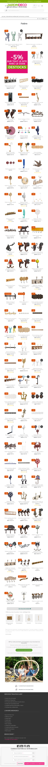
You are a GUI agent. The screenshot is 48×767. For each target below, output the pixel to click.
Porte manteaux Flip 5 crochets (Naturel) (24, 103)
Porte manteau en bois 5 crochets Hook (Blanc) (10, 402)
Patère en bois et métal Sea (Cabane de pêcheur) (37, 485)
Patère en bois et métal (23, 601)
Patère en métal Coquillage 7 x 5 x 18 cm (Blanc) (23, 436)
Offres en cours (8, 716)
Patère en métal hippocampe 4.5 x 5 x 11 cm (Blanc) (23, 203)
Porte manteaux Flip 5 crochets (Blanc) (24, 319)
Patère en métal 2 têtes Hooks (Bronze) (10, 103)
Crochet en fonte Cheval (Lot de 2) (24, 535)
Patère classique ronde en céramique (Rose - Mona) (10, 137)
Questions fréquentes (10, 700)
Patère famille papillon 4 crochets (10, 452)
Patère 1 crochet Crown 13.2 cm (37, 535)
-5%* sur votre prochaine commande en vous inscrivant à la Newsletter (24, 642)
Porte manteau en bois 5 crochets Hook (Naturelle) (24, 336)
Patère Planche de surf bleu (24, 169)
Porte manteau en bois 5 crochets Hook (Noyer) (37, 302)
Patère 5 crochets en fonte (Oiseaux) (10, 236)
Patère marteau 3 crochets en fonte (10, 302)
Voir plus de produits (25, 608)
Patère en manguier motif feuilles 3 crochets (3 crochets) (10, 569)
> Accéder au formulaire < (11, 739)
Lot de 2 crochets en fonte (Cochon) (24, 252)
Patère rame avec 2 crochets (23, 302)
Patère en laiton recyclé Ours (23, 369)
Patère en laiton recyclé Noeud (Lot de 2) (23, 153)
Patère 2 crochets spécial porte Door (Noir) (37, 385)
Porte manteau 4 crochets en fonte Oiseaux (37, 120)
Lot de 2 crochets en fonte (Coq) (10, 119)
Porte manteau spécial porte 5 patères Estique (37, 203)
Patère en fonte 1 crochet (10, 252)
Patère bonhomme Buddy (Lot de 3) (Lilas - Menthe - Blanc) (13, 45)
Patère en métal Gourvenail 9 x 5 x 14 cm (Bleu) (10, 502)
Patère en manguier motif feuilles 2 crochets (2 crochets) (37, 286)
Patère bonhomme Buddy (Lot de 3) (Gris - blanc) (37, 62)
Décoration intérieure (12, 16)
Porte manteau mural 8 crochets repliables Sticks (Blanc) (37, 419)
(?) (22, 753)
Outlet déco (8, 720)
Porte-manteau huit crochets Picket (37, 153)
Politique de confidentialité (11, 707)
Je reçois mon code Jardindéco (24, 650)
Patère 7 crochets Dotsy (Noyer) (24, 568)
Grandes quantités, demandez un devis (14, 705)
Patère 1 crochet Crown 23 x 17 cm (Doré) (23, 402)
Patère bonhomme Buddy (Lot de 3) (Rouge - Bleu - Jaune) (10, 336)
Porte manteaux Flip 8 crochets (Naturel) (37, 336)
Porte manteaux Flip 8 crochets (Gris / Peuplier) (24, 469)
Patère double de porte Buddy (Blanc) (23, 352)
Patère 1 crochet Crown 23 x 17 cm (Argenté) (23, 502)
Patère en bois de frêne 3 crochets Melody (24, 186)
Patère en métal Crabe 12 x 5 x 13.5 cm (37, 452)
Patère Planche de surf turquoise (24, 219)
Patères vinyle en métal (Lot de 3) (10, 552)
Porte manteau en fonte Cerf (24, 119)
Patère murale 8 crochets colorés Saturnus (24, 137)
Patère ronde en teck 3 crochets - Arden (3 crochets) (24, 286)
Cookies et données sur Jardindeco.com (24, 749)
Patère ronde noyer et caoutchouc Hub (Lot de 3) (37, 403)
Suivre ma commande (10, 698)
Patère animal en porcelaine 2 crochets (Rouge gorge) (10, 270)
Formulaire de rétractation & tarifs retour (15, 701)
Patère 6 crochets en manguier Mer (10, 385)
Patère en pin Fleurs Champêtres (10, 286)
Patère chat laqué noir (37, 584)
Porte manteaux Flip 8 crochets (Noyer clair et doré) (10, 369)
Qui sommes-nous (9, 714)
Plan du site (8, 730)
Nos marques (8, 723)
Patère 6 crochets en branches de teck (24, 86)
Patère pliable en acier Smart (10, 435)
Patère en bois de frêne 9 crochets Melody (10, 319)
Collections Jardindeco (10, 725)
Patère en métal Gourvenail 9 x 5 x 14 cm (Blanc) (37, 220)
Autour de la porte (24, 16)
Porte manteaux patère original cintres (23, 552)
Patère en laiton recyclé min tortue (23, 419)
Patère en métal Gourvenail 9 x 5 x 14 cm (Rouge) (37, 469)
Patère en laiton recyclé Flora (10, 203)
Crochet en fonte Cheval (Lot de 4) (24, 518)
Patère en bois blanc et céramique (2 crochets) (37, 502)
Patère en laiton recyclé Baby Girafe (37, 103)
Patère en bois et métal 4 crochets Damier (10, 86)
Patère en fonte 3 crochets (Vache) (24, 236)
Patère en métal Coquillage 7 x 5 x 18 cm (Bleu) (10, 486)
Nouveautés (8, 722)
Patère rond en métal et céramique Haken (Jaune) (37, 270)
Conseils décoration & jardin (11, 727)
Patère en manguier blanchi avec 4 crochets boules (10, 585)
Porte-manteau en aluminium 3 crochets (10, 352)
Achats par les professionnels (12, 703)
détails (13, 750)
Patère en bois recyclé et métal (37, 568)
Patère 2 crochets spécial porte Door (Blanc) (10, 153)
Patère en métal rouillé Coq (37, 602)
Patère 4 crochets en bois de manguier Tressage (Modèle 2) (37, 353)
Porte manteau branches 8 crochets (10, 518)
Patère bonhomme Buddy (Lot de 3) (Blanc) (37, 369)
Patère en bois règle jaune (37, 236)
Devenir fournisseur (9, 729)
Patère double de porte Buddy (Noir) (23, 485)
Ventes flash (8, 718)
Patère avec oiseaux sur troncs (37, 186)
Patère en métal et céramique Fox (10, 602)
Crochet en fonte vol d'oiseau (37, 169)
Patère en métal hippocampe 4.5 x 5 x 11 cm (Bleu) (37, 137)
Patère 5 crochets (10, 218)
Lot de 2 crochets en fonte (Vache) (24, 269)
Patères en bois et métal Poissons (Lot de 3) (24, 385)
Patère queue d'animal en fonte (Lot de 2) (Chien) (37, 519)
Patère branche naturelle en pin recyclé (24, 585)
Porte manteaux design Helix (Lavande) (10, 469)
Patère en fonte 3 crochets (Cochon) (10, 535)
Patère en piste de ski (10, 169)
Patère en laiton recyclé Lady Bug (10, 186)
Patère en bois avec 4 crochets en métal (34, 45)
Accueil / (4, 16)
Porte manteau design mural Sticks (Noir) (37, 86)
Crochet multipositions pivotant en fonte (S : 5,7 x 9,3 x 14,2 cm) (37, 253)
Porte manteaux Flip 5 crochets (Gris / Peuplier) (10, 419)
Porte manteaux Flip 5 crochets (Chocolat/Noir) (37, 319)
